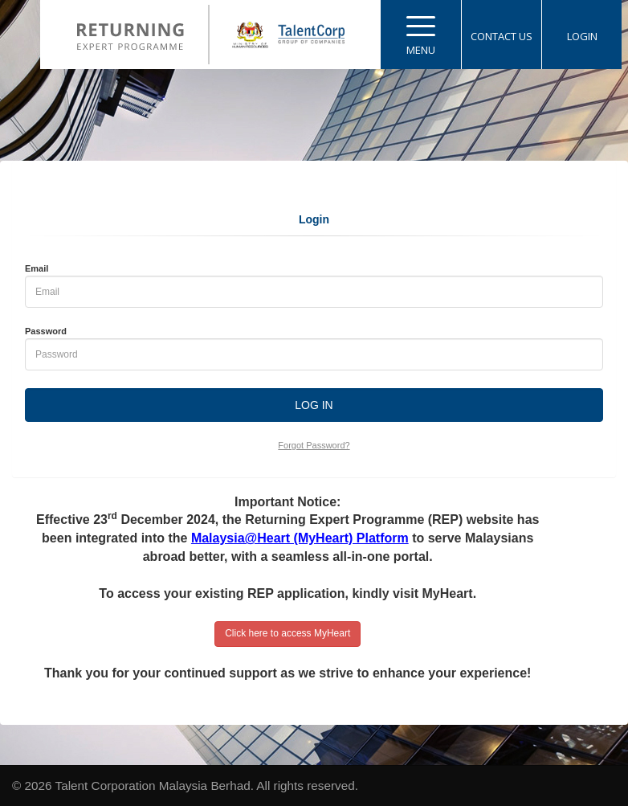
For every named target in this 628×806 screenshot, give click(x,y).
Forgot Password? (313, 445)
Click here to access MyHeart (287, 633)
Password (46, 331)
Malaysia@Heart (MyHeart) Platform (300, 538)
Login (314, 219)
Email (36, 268)
